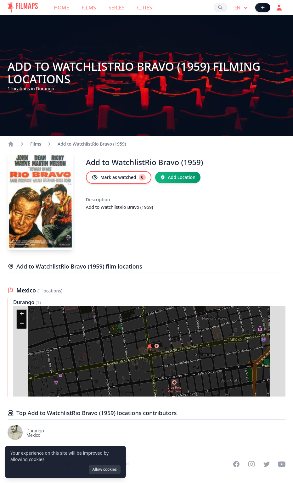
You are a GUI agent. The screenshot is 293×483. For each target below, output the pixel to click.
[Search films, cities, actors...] (220, 7)
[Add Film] (262, 7)
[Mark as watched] (119, 177)
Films (89, 7)
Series (117, 7)
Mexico (26, 290)
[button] (149, 347)
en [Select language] (241, 8)
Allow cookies (105, 469)
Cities (144, 7)
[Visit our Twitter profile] (266, 464)
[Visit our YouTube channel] (281, 464)
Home (61, 7)
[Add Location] (177, 177)
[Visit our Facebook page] (236, 464)
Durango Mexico (35, 433)
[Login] (279, 7)
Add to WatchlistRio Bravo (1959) (92, 144)
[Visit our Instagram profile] (251, 464)
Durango (24, 302)
